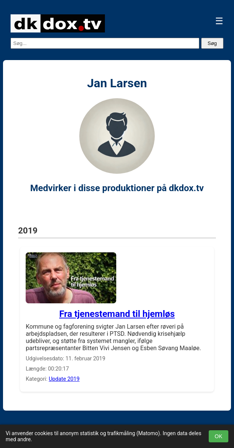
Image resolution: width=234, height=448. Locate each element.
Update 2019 (64, 379)
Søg (212, 43)
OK (218, 436)
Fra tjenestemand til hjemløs (117, 314)
